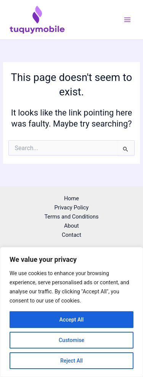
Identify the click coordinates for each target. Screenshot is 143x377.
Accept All (71, 320)
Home (71, 198)
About (71, 225)
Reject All (71, 361)
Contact (71, 234)
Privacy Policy (72, 207)
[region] (71, 312)
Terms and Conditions (71, 216)
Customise (71, 340)
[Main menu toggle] (127, 20)
